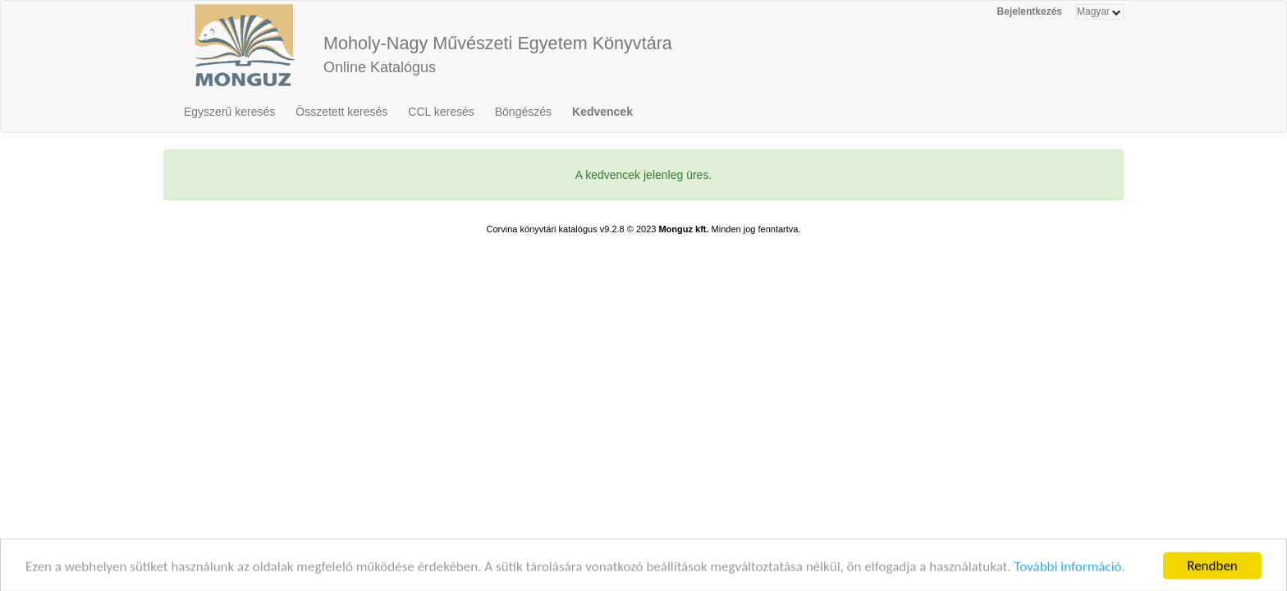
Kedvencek (602, 111)
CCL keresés (441, 111)
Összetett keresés (341, 111)
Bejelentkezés (1029, 11)
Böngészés (523, 111)
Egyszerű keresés (229, 111)
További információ (1067, 574)
